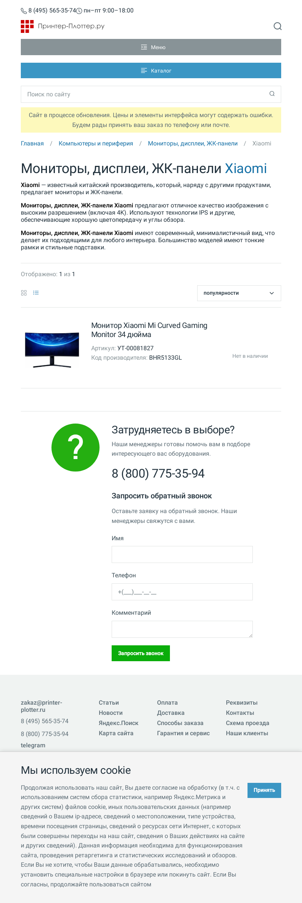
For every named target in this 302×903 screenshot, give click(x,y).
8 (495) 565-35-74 (48, 11)
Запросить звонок (140, 653)
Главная (32, 143)
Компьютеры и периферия (96, 143)
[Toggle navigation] (151, 47)
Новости (111, 712)
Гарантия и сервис (183, 733)
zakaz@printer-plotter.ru (41, 706)
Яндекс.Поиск (119, 723)
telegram (33, 745)
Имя (118, 538)
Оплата (167, 702)
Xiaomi (246, 168)
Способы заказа (180, 723)
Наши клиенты (247, 733)
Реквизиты (242, 702)
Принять (264, 790)
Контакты (240, 712)
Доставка (171, 712)
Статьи (109, 702)
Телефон (124, 575)
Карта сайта (116, 733)
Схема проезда (247, 723)
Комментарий (131, 612)
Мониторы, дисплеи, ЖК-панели (193, 143)
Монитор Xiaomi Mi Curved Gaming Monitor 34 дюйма (149, 330)
